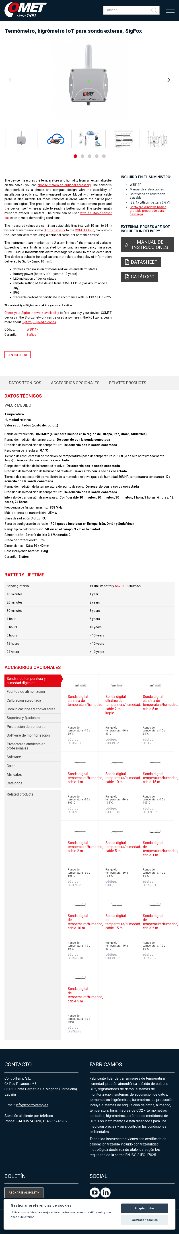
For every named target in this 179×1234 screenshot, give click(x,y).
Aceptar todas (144, 1208)
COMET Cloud (84, 230)
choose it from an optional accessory (64, 185)
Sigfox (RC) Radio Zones (39, 322)
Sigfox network (54, 230)
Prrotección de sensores (26, 727)
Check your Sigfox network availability (31, 313)
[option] (89, 80)
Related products (127, 382)
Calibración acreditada (24, 700)
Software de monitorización (28, 735)
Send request (17, 354)
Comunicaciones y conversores (31, 709)
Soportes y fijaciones (23, 718)
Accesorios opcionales (75, 382)
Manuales (14, 774)
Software (14, 757)
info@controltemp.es (32, 1105)
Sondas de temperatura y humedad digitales (26, 681)
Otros (11, 766)
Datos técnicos (25, 382)
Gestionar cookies (145, 1220)
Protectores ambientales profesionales (26, 746)
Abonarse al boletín (24, 1192)
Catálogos (15, 783)
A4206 (119, 586)
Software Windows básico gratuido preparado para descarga (148, 210)
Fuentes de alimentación (26, 691)
